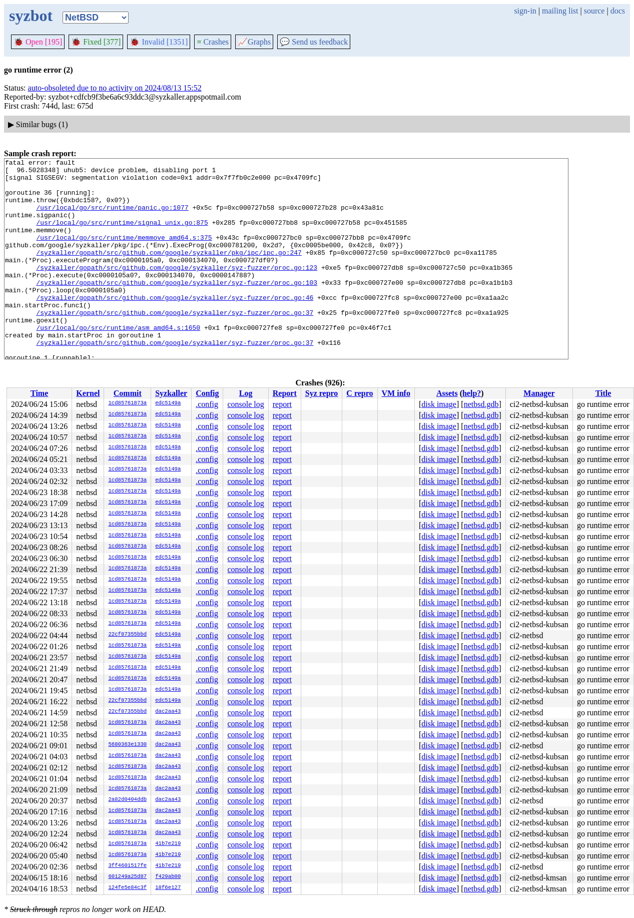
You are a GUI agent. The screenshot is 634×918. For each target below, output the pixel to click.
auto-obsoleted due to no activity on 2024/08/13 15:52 (115, 88)
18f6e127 (168, 887)
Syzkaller (171, 393)
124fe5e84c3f (127, 887)
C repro (359, 393)
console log (245, 404)
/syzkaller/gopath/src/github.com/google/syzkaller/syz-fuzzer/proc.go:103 (176, 307)
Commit (128, 393)
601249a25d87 (127, 876)
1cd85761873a (127, 403)
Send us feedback (314, 42)
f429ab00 (168, 876)
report (282, 404)
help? (471, 393)
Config (207, 393)
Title (603, 393)
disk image (438, 404)
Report (285, 393)
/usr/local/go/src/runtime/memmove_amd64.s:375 (124, 253)
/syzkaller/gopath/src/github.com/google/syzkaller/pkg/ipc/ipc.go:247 (168, 271)
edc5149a (168, 403)
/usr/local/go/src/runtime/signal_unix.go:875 (122, 235)
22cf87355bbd (127, 634)
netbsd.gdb (481, 404)
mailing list (560, 11)
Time (39, 393)
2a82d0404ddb (127, 799)
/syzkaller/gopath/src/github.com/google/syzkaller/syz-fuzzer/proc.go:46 (174, 325)
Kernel (88, 393)
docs (617, 11)
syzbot (31, 16)
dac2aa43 (168, 711)
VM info (396, 393)
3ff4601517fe (127, 865)
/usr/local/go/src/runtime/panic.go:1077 (112, 217)
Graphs (254, 42)
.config (207, 404)
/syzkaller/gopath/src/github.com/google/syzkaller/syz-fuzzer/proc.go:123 (176, 289)
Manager (538, 393)
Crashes (213, 42)
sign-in (525, 11)
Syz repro (321, 393)
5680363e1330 (127, 744)
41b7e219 (168, 843)
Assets (447, 393)
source (594, 11)
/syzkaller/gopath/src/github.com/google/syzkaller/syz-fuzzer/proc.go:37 (174, 343)
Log (246, 393)
